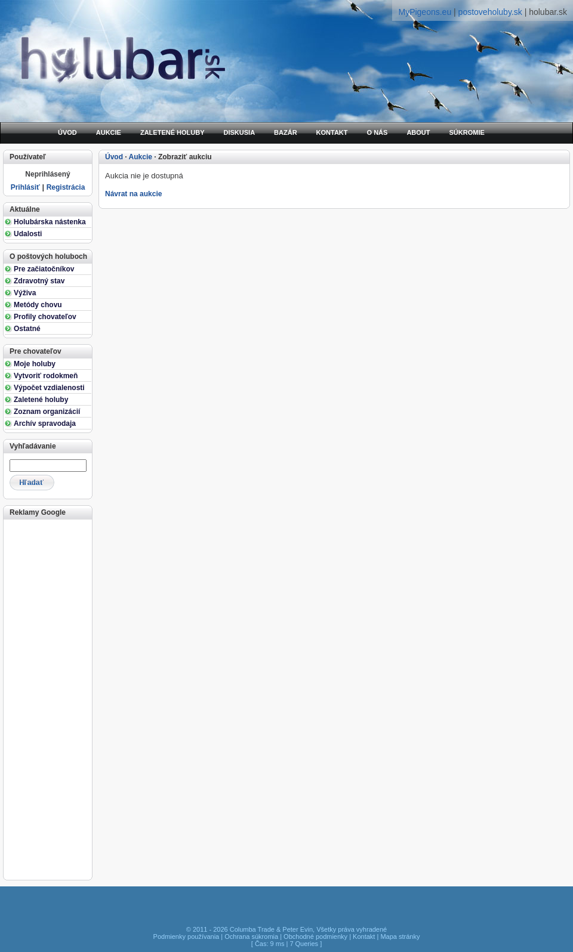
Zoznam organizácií (47, 411)
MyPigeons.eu (424, 12)
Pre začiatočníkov (44, 269)
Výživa (25, 293)
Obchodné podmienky (315, 936)
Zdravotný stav (39, 281)
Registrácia (66, 187)
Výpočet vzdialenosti (49, 388)
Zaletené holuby (41, 399)
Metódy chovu (38, 305)
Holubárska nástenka (50, 222)
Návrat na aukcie (133, 194)
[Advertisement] (47, 698)
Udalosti (28, 234)
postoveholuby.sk (490, 12)
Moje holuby (35, 364)
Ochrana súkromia (251, 936)
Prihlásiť (25, 187)
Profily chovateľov (45, 317)
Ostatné (27, 328)
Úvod (114, 157)
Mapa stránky (400, 936)
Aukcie (140, 157)
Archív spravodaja (45, 423)
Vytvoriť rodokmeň (46, 376)
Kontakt (364, 936)
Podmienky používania (186, 936)
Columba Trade (252, 929)
